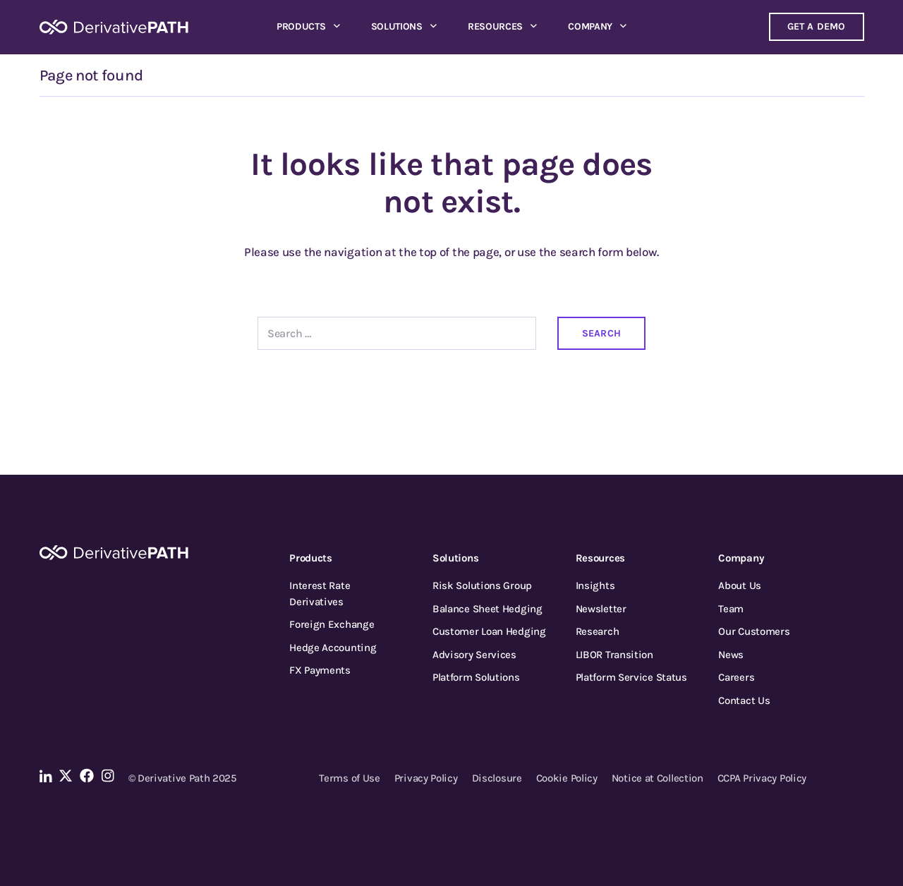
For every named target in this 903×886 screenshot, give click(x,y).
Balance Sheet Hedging (487, 608)
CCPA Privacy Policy (761, 778)
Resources (495, 26)
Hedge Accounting (332, 647)
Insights (595, 585)
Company (590, 26)
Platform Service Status (631, 677)
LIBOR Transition (614, 654)
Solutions (397, 26)
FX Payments (320, 670)
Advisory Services (474, 654)
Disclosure (497, 778)
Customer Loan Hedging (489, 631)
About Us (739, 585)
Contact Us (744, 700)
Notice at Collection (657, 778)
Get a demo (816, 26)
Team (731, 608)
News (731, 654)
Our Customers (753, 631)
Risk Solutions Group (482, 585)
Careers (736, 677)
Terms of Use (349, 778)
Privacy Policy (426, 778)
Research (597, 631)
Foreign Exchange (331, 624)
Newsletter (601, 608)
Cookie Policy (567, 778)
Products (301, 26)
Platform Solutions (476, 677)
